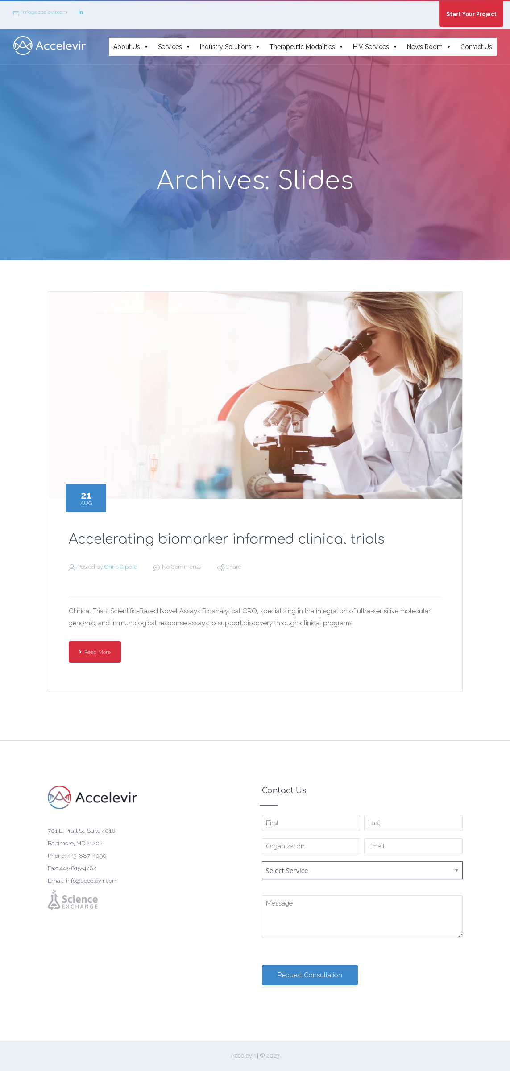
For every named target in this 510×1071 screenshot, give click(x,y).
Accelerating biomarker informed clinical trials (227, 539)
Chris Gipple (120, 566)
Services (174, 47)
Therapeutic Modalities (307, 47)
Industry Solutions (230, 47)
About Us (131, 47)
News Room (429, 47)
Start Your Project (471, 14)
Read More (95, 652)
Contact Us (476, 46)
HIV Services (375, 47)
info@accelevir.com (40, 12)
